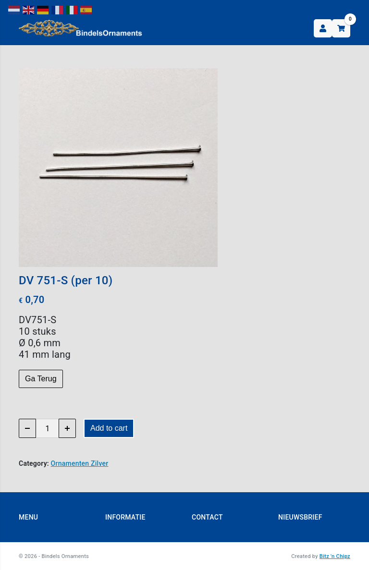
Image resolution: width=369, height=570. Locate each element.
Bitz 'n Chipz (335, 556)
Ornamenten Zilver (80, 463)
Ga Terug (41, 379)
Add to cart (108, 428)
